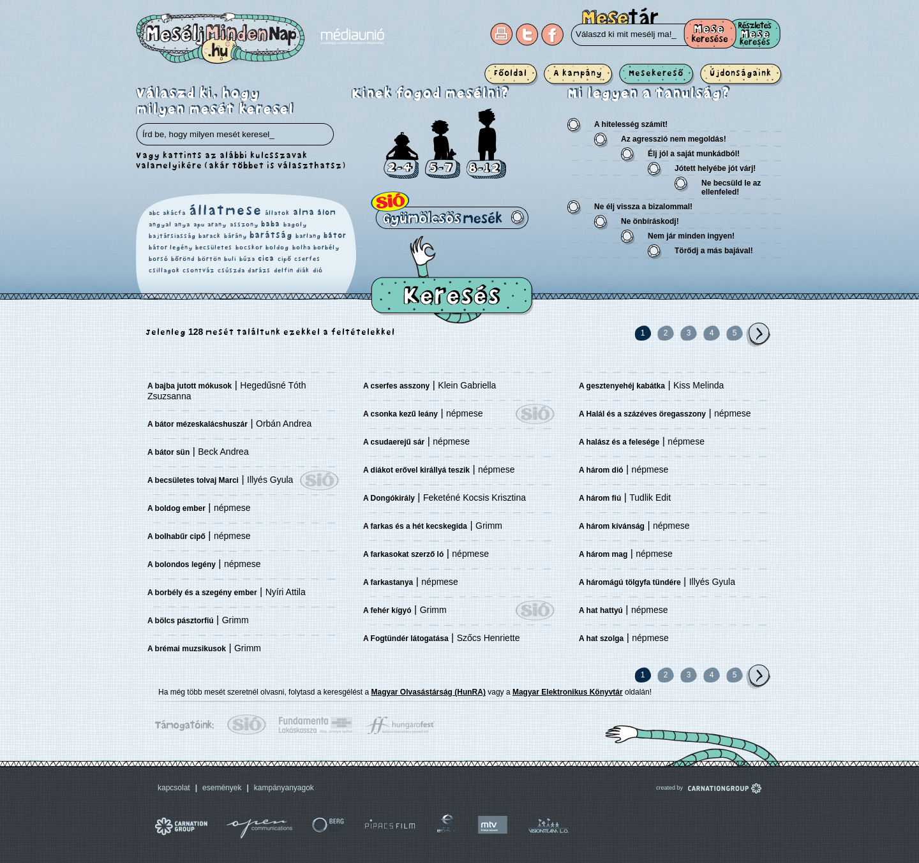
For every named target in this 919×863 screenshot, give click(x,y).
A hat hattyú (601, 610)
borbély (326, 247)
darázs (259, 270)
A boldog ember (176, 508)
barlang (308, 236)
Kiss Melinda (698, 385)
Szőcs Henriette (488, 638)
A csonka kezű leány (400, 413)
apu (199, 224)
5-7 (442, 149)
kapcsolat (174, 787)
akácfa (174, 213)
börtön (209, 259)
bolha (301, 247)
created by (692, 788)
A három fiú (600, 498)
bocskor (249, 247)
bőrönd (183, 259)
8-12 (486, 143)
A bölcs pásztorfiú (180, 620)
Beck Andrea (223, 451)
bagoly (295, 224)
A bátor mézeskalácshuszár (197, 424)
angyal (160, 224)
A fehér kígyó (387, 610)
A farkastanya (388, 582)
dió (318, 270)
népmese (232, 508)
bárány (235, 236)
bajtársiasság (172, 236)
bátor (335, 236)
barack (209, 236)
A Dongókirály (389, 498)
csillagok (164, 270)
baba (270, 224)
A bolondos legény (181, 564)
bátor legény (171, 247)
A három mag (603, 554)
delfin (284, 270)
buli (230, 259)
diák (303, 270)
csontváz (198, 270)
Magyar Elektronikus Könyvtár (567, 692)
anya (182, 224)
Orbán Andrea (283, 423)
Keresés (452, 279)
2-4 (401, 155)
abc (154, 213)
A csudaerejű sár (393, 442)
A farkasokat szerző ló (403, 554)
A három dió (601, 470)
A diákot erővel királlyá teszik (416, 470)
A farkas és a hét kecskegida (415, 526)
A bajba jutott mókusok (189, 385)
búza (247, 259)
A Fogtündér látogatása (406, 638)
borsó (158, 259)
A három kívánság (612, 526)
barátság (271, 235)
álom (326, 213)
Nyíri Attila (285, 592)
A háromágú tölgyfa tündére (630, 582)
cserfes (307, 259)
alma (304, 212)
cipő (285, 259)
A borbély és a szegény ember (202, 592)
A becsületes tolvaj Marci (193, 480)
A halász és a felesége (619, 442)
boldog (277, 247)
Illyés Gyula (270, 480)
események (221, 787)
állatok (277, 213)
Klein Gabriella (467, 385)
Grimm (235, 620)
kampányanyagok (284, 787)
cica (266, 258)
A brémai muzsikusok (186, 648)
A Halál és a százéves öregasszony (642, 413)
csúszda (231, 270)
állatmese (225, 211)
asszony (244, 224)
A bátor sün (168, 452)
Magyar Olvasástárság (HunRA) (428, 692)
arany (217, 224)
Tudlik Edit (650, 497)
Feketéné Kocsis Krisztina (474, 497)
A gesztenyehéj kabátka (622, 385)
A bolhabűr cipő (176, 536)
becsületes (213, 247)
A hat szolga (601, 638)
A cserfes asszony (396, 385)
